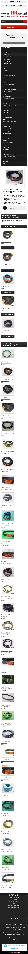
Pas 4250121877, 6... (6, 286)
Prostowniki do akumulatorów (9, 128)
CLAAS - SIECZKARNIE (9, 84)
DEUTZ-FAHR (7, 61)
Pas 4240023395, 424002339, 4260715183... (5, 543)
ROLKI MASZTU (6, 149)
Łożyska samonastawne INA (10, 89)
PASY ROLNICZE (6, 47)
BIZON (5, 49)
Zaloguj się (14, 1)
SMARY (4, 119)
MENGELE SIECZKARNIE (9, 75)
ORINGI (4, 163)
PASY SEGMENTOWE (7, 117)
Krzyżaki (4, 124)
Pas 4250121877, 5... (6, 242)
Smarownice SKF (6, 126)
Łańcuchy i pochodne (8, 114)
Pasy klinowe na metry (8, 135)
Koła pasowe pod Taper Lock (10, 154)
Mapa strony (14, 913)
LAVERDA (6, 70)
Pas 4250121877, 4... (6, 330)
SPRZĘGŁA (5, 145)
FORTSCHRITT (7, 54)
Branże (14, 911)
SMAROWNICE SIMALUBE (10, 107)
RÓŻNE (5, 82)
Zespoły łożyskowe (7, 133)
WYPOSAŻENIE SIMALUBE (10, 105)
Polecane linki (14, 909)
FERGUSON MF (7, 63)
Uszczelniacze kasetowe (9, 98)
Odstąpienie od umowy (14, 905)
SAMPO (5, 77)
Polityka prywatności (14, 907)
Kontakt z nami (14, 5)
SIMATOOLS (6, 112)
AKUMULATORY (6, 147)
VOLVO (5, 68)
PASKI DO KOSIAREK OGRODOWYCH (11, 121)
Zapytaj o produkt (15, 208)
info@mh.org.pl (17, 942)
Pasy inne (5, 140)
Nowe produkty (14, 921)
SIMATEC (5, 103)
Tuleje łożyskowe (6, 161)
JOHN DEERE (7, 59)
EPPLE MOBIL (7, 66)
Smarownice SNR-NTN (8, 142)
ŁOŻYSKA (5, 87)
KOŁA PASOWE (6, 152)
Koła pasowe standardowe (9, 156)
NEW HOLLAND (7, 56)
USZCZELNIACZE (7, 96)
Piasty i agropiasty (7, 138)
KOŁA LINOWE (6, 159)
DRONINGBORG (7, 73)
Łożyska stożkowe (8, 91)
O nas (14, 903)
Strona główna (14, 897)
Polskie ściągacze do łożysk (9, 131)
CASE (5, 80)
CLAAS (5, 52)
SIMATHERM (7, 110)
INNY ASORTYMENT (7, 101)
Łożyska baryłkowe (8, 94)
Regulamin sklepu (14, 901)
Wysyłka (14, 899)
